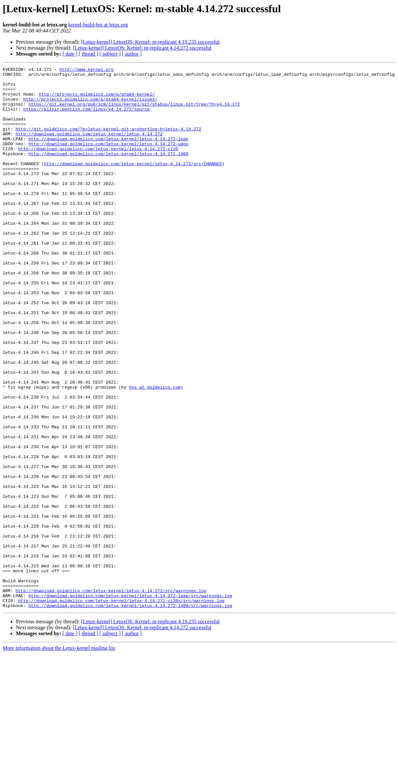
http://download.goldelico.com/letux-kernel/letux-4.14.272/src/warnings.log (111, 696)
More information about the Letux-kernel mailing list (59, 756)
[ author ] (132, 54)
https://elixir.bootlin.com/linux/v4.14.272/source (86, 118)
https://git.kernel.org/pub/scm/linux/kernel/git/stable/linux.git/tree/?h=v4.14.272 (134, 112)
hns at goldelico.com (154, 451)
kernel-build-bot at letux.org (98, 24)
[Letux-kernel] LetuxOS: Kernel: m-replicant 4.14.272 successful (142, 48)
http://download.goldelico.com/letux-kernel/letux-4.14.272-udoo (108, 160)
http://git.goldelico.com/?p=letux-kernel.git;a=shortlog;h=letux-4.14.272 (108, 142)
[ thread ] (88, 54)
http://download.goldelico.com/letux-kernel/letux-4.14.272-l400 (108, 171)
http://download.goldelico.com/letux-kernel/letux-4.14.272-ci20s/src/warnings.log (121, 708)
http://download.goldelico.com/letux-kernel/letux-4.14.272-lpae (108, 154)
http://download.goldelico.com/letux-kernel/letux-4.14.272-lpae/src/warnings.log (130, 702)
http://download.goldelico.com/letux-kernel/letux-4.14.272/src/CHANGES (133, 183)
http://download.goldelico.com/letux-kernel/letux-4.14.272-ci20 (98, 165)
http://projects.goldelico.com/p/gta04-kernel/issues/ (90, 106)
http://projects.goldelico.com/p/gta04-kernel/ (97, 100)
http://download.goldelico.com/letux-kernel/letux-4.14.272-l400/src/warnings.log (130, 714)
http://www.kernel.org (87, 70)
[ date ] (69, 54)
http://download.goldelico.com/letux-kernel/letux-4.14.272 (89, 148)
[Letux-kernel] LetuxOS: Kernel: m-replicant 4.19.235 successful (150, 42)
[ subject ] (110, 54)
